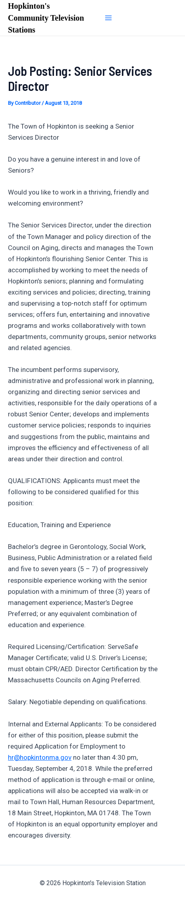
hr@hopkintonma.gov (39, 757)
